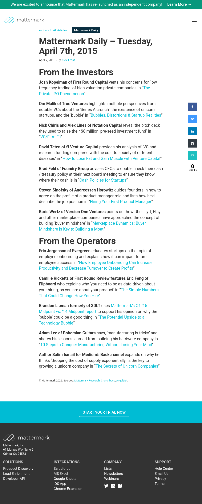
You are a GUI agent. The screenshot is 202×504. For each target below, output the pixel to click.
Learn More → (179, 4)
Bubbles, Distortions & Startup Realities (126, 115)
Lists (108, 468)
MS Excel (61, 473)
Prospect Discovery (18, 468)
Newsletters (113, 473)
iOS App (60, 484)
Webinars (111, 478)
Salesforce (62, 468)
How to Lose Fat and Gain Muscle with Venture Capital (111, 158)
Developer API (14, 478)
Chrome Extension (68, 489)
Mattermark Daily (86, 30)
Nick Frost (68, 60)
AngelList (121, 380)
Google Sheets (65, 478)
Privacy (160, 478)
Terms (160, 484)
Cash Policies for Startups (102, 180)
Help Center (164, 468)
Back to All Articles (53, 30)
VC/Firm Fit (50, 137)
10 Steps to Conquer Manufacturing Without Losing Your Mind (96, 344)
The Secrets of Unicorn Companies (127, 366)
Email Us (161, 473)
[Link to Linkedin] (114, 486)
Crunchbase (108, 380)
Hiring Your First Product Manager (121, 201)
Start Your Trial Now (104, 412)
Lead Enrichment (16, 473)
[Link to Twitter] (107, 486)
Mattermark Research (87, 380)
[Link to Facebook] (120, 486)
